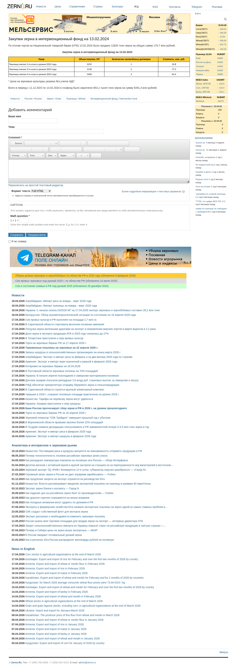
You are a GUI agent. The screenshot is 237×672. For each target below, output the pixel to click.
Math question (20, 215)
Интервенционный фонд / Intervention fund (113, 98)
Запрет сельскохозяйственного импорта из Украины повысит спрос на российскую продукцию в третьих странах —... (95, 525)
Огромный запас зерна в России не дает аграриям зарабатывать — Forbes (70, 474)
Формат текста (21, 190)
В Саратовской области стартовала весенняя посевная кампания (64, 324)
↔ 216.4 (220, 88)
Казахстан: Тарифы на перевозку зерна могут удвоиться (59, 398)
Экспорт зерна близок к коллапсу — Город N (52, 488)
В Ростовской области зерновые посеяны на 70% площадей (61, 371)
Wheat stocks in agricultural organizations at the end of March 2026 (64, 601)
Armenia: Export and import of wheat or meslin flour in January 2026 (64, 619)
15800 (220, 74)
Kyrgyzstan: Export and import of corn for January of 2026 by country (64, 643)
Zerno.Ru (16, 662)
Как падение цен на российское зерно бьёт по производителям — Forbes (69, 493)
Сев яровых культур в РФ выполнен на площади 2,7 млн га (60, 319)
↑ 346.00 (222, 33)
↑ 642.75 (222, 44)
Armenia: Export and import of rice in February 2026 (55, 568)
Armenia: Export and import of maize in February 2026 (56, 573)
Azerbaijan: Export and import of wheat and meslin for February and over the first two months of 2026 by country (89, 587)
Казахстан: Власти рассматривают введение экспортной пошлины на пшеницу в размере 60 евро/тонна (88, 483)
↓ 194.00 (222, 49)
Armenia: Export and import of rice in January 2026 (54, 624)
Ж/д (136, 6)
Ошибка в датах (203, 172)
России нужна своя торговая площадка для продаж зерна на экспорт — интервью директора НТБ (84, 521)
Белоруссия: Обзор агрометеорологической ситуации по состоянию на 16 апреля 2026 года (80, 314)
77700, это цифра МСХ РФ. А (209, 201)
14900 (220, 62)
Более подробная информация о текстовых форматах (151, 191)
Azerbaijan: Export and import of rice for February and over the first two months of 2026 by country (81, 559)
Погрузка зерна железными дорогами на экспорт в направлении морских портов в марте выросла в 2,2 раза (90, 328)
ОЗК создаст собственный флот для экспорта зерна (56, 511)
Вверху (224, 652)
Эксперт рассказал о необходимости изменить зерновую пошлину (65, 516)
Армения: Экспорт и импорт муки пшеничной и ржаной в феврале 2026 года (71, 361)
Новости (44, 6)
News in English (23, 548)
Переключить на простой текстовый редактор (35, 185)
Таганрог (200, 66)
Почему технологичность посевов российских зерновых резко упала (66, 455)
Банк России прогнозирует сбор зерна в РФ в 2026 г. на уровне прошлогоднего (76, 408)
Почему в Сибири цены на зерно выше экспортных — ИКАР (61, 530)
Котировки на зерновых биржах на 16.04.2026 (52, 366)
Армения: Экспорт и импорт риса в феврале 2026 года (58, 431)
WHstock (200, 101)
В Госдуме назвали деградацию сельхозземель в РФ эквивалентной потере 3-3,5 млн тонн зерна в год (87, 426)
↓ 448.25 (222, 29)
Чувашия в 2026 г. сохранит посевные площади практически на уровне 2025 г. (72, 394)
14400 (220, 66)
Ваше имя (14, 116)
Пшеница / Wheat (76, 98)
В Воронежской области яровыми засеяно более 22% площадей (64, 422)
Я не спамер (18, 241)
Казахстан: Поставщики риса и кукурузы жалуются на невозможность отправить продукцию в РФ (83, 451)
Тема (11, 126)
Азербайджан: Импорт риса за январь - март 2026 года (58, 301)
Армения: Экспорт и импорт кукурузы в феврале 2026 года (60, 436)
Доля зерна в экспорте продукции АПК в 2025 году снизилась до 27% (67, 333)
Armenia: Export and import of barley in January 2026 (56, 633)
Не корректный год (204, 165)
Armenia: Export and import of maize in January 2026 (55, 629)
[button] (16, 143)
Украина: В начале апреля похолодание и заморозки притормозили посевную (72, 375)
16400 (220, 70)
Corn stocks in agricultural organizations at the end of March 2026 (63, 554)
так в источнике (203, 186)
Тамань (199, 74)
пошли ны (201, 143)
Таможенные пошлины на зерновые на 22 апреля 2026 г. (61, 347)
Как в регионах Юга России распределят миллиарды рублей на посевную (69, 539)
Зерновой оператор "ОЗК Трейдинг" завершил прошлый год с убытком (67, 417)
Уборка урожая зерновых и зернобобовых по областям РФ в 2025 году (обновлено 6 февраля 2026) (74, 275)
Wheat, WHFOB (203, 84)
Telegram (196, 6)
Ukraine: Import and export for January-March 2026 (54, 610)
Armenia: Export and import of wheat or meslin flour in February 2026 (65, 563)
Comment (15, 137)
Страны (101, 6)
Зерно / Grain (54, 98)
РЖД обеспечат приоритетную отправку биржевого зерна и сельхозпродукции (72, 384)
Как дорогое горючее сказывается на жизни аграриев (57, 497)
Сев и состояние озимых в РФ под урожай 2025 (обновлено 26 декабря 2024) (60, 286)
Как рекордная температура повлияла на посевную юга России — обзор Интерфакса (76, 460)
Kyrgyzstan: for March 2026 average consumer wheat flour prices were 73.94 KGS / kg (75, 582)
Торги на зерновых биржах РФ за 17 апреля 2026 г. (55, 343)
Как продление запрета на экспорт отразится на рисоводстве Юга (65, 479)
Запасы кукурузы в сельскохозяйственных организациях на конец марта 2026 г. (73, 352)
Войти (198, 13)
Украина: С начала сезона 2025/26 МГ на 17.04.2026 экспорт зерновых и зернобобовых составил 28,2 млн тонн (92, 310)
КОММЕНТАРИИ (204, 138)
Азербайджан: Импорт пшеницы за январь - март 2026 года (61, 305)
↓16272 (220, 101)
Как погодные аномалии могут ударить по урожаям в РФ (59, 502)
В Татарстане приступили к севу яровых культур (54, 338)
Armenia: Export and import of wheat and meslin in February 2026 (63, 596)
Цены (60, 6)
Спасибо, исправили (205, 157)
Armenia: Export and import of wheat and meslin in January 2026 (62, 638)
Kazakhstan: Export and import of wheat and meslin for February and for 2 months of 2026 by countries (84, 577)
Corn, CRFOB (202, 88)
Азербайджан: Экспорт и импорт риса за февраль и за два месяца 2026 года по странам (78, 356)
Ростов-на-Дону (203, 62)
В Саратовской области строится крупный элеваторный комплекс (64, 389)
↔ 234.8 (220, 84)
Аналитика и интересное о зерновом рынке (44, 445)
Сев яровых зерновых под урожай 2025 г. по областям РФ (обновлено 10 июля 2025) (64, 280)
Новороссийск (202, 70)
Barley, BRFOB (203, 92)
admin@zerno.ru (87, 662)
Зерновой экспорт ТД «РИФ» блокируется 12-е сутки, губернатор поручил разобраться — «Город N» (85, 469)
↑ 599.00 (222, 40)
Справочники (80, 6)
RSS (155, 6)
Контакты (174, 6)
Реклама (217, 6)
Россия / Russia (33, 98)
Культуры (122, 6)
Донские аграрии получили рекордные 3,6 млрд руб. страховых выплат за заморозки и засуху (81, 380)
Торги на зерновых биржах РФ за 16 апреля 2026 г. (55, 412)
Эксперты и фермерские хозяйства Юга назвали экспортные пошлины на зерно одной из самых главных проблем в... (96, 506)
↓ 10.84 (221, 37)
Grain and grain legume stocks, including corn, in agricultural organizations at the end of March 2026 (83, 605)
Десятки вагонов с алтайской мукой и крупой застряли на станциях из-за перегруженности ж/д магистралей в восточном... (99, 465)
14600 (220, 58)
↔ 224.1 (220, 92)
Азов (198, 58)
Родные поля (202, 179)
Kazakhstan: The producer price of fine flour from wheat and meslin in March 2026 (72, 615)
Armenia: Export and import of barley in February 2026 (56, 591)
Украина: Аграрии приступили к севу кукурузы (53, 403)
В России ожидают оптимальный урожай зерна (53, 534)
